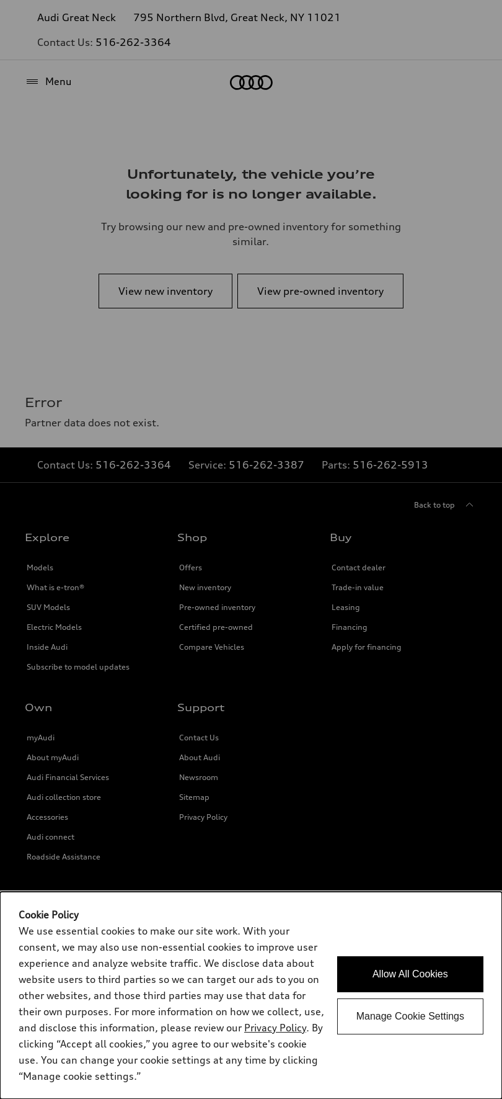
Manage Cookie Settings (410, 1016)
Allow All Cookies (410, 974)
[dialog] (251, 995)
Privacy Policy (275, 1027)
